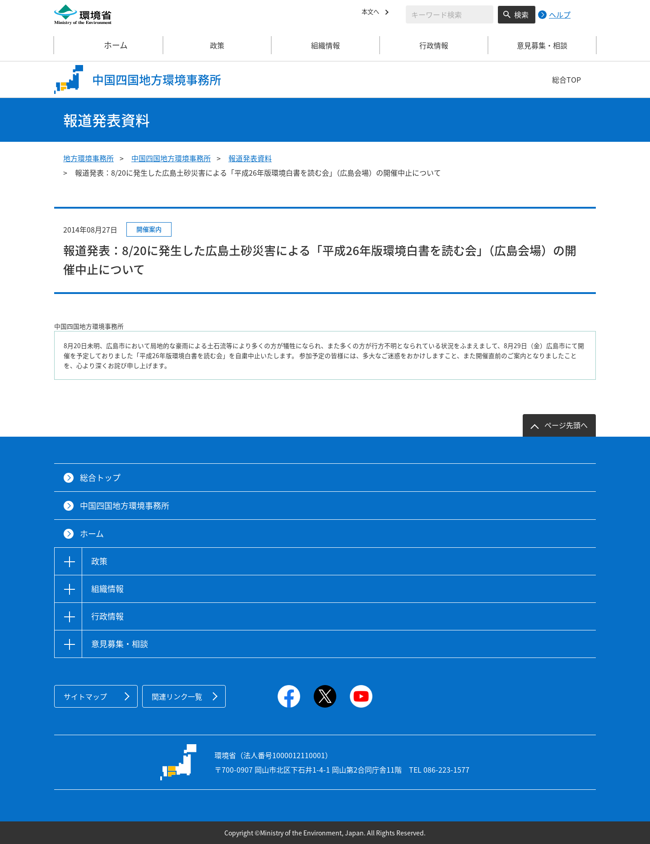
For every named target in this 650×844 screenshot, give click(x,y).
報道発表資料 (250, 158)
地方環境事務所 (88, 158)
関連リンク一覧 (177, 696)
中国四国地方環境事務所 (171, 158)
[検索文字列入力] (449, 14)
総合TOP (566, 79)
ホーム (109, 45)
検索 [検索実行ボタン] (521, 14)
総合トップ (100, 477)
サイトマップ (85, 696)
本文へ (372, 13)
